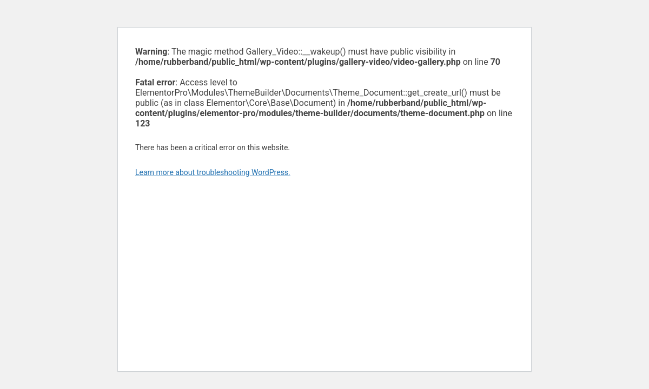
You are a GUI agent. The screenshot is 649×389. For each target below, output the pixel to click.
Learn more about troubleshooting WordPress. (212, 172)
